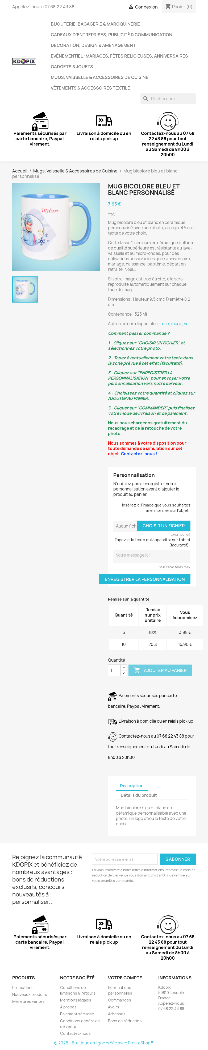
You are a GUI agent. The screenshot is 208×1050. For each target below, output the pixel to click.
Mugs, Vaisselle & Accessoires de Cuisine (99, 77)
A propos (68, 1006)
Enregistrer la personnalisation (145, 579)
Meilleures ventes (28, 1001)
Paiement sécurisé (77, 1013)
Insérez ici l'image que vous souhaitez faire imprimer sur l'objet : (156, 507)
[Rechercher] (168, 98)
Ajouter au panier (160, 670)
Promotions (23, 987)
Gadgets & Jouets (72, 67)
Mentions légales (75, 1000)
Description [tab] (132, 785)
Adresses (117, 1013)
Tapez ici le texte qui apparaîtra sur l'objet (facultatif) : (152, 542)
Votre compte (125, 978)
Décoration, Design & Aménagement (93, 45)
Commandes (119, 1000)
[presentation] (136, 898)
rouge (176, 324)
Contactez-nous (75, 1033)
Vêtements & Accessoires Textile (90, 88)
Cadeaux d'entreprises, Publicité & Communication (111, 35)
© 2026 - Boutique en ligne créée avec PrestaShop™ (104, 1043)
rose (164, 324)
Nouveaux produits (29, 994)
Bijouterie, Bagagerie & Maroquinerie (95, 24)
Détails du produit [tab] (139, 795)
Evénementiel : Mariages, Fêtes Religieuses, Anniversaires (119, 56)
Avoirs (113, 1006)
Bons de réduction (125, 1020)
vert (188, 324)
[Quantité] (114, 670)
